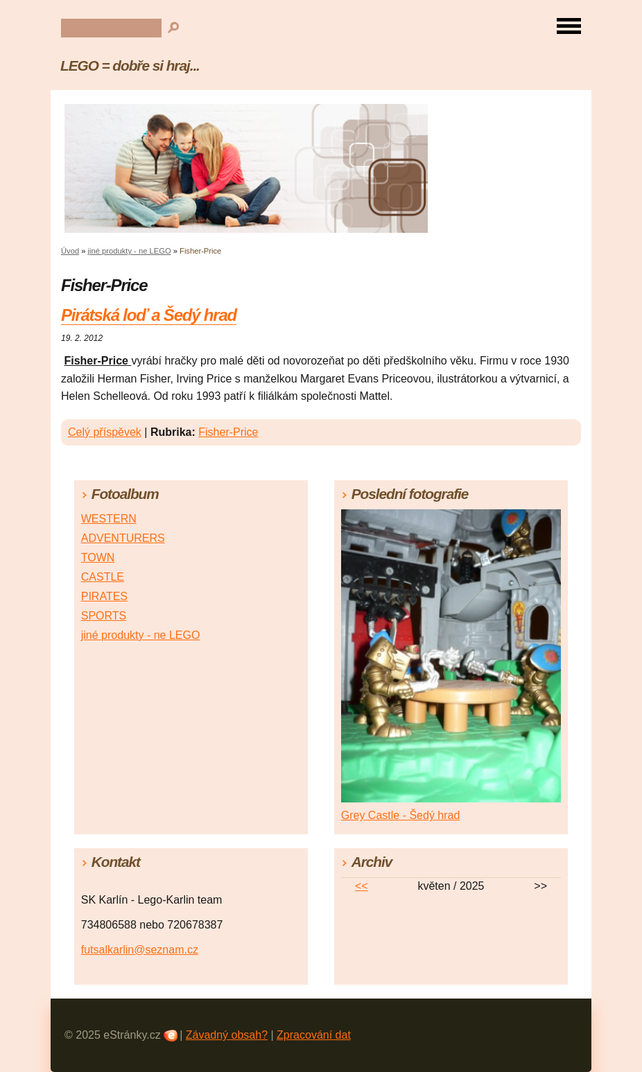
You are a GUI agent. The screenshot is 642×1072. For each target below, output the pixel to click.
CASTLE (102, 577)
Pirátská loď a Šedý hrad (148, 315)
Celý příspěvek (104, 432)
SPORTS (104, 616)
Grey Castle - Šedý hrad (400, 815)
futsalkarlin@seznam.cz (139, 950)
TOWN (98, 557)
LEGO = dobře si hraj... (130, 65)
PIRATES (104, 596)
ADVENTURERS (123, 538)
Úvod (70, 251)
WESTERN (109, 519)
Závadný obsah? (227, 1035)
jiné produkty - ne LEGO (129, 251)
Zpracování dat (314, 1035)
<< (361, 886)
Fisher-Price (228, 432)
